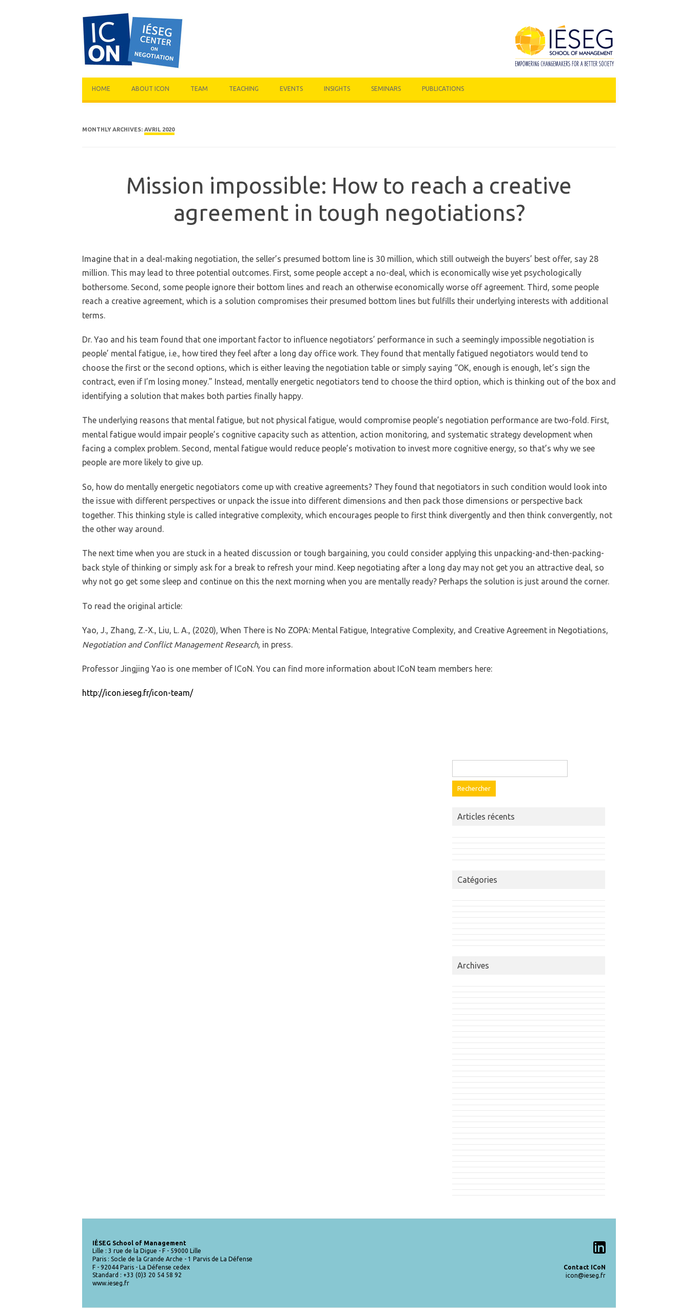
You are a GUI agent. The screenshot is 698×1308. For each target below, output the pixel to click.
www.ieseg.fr (110, 1283)
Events (291, 88)
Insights (337, 88)
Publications (443, 88)
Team (199, 88)
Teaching (244, 88)
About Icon (150, 88)
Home (101, 88)
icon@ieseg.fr (586, 1275)
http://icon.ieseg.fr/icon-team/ (137, 692)
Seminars (386, 88)
